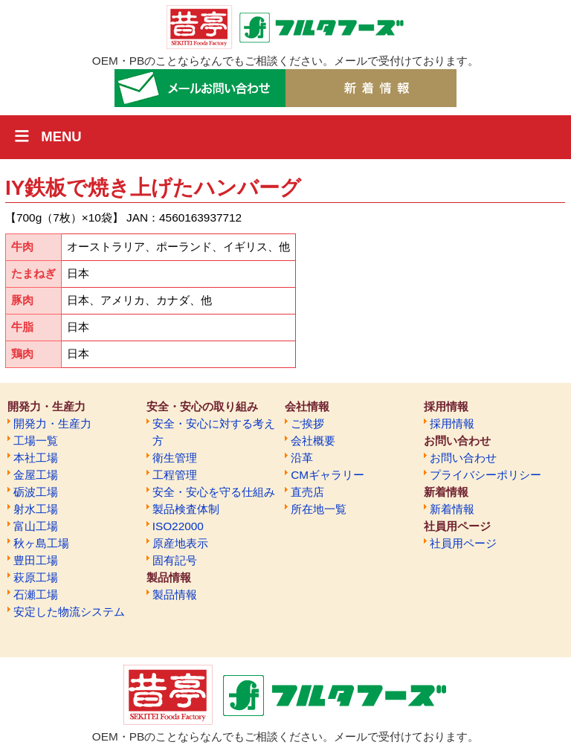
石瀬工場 (35, 594)
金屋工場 (35, 474)
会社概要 (313, 440)
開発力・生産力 (52, 423)
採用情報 (452, 423)
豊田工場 (35, 560)
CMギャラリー (327, 474)
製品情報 (174, 594)
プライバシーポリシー (485, 474)
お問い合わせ (463, 457)
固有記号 (174, 560)
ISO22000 (178, 526)
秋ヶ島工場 (41, 543)
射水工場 (35, 509)
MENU (61, 136)
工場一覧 (35, 440)
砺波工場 (35, 492)
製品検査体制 (185, 509)
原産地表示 (180, 543)
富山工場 (35, 526)
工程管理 (174, 474)
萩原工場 (35, 577)
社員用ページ (463, 543)
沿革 (302, 457)
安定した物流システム (69, 611)
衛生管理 (174, 457)
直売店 (307, 492)
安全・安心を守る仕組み (213, 492)
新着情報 (452, 509)
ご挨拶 (307, 423)
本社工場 (35, 457)
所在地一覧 (318, 509)
